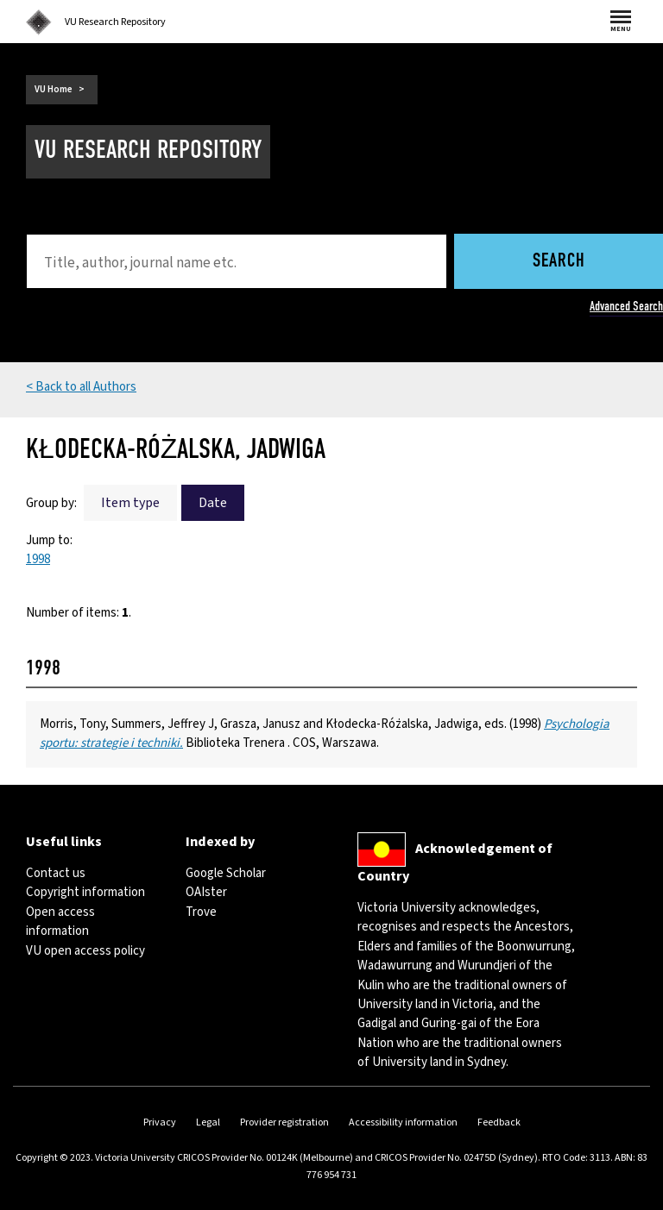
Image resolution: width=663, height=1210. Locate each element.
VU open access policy (85, 951)
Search (559, 262)
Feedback (499, 1122)
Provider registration (284, 1122)
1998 (38, 559)
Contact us (55, 873)
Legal (208, 1122)
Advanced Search (626, 306)
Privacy (159, 1122)
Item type (130, 502)
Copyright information (85, 892)
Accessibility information (403, 1122)
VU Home (54, 89)
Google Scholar (226, 873)
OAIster (206, 892)
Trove (201, 912)
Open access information (60, 921)
